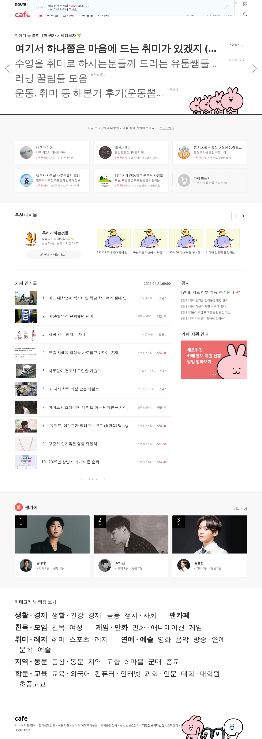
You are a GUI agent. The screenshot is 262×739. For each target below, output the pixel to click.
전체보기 (240, 508)
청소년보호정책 (129, 725)
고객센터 (172, 725)
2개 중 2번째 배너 (215, 374)
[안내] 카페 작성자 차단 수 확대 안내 (203, 306)
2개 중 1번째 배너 (213, 374)
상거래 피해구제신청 (84, 725)
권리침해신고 (47, 725)
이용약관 (63, 725)
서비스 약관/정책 (25, 725)
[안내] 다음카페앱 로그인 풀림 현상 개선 (206, 312)
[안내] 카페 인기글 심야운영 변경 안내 (204, 300)
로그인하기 (167, 128)
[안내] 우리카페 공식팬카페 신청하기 (204, 318)
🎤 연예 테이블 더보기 (54, 254)
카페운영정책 (109, 725)
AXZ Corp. (24, 730)
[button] (245, 4)
